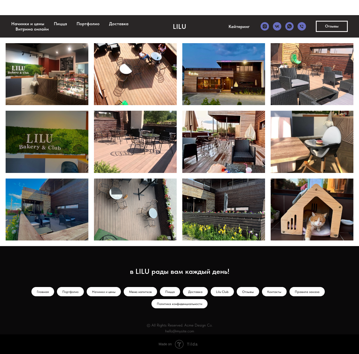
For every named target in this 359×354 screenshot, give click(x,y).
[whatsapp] (289, 26)
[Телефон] (302, 26)
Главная (43, 292)
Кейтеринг (239, 26)
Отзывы (248, 292)
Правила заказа (307, 292)
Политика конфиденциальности (179, 304)
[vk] (277, 26)
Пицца (60, 23)
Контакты (274, 292)
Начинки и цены (27, 23)
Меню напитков (140, 292)
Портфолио (88, 23)
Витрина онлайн (32, 29)
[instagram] (265, 26)
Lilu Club (222, 292)
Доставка (118, 23)
